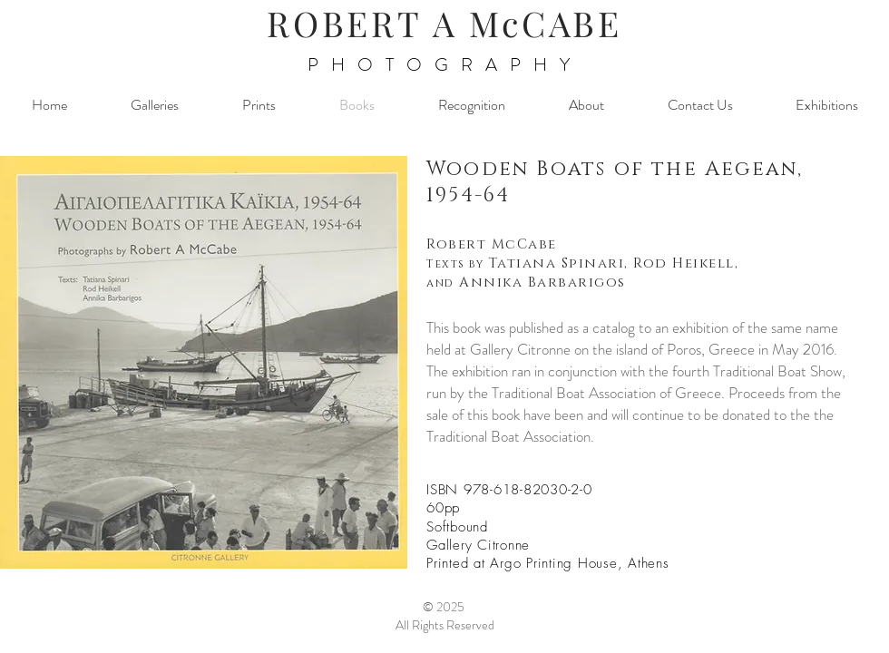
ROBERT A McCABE (444, 23)
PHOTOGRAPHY (445, 65)
